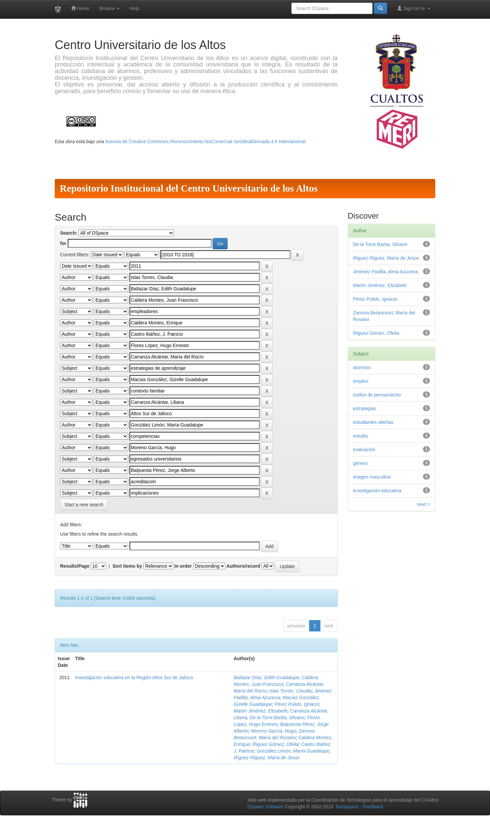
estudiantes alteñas (373, 422)
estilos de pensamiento (377, 394)
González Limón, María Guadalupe (293, 751)
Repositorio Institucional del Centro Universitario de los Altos (189, 188)
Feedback (372, 806)
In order (183, 566)
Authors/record (243, 566)
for (63, 243)
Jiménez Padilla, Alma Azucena (385, 271)
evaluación (364, 449)
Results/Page (74, 566)
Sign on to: (413, 8)
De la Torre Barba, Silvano (277, 717)
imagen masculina (372, 477)
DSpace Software (265, 806)
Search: (68, 233)
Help (134, 8)
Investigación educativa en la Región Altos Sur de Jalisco (134, 677)
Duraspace (347, 806)
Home (80, 8)
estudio (360, 436)
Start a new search (83, 504)
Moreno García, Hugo (273, 731)
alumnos (362, 367)
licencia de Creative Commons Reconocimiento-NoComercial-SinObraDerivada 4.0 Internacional (205, 141)
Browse (109, 8)
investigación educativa (377, 490)
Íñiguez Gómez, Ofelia (275, 744)
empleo (361, 381)
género (360, 463)
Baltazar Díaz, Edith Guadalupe (266, 677)
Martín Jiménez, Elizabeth (260, 711)
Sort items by (127, 566)
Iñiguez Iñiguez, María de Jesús (267, 757)
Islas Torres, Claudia (290, 691)
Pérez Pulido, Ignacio (297, 704)
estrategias (364, 408)
